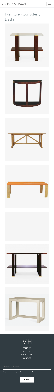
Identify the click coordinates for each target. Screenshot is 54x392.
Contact (27, 358)
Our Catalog (27, 355)
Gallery (27, 351)
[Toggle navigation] (49, 4)
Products (27, 348)
